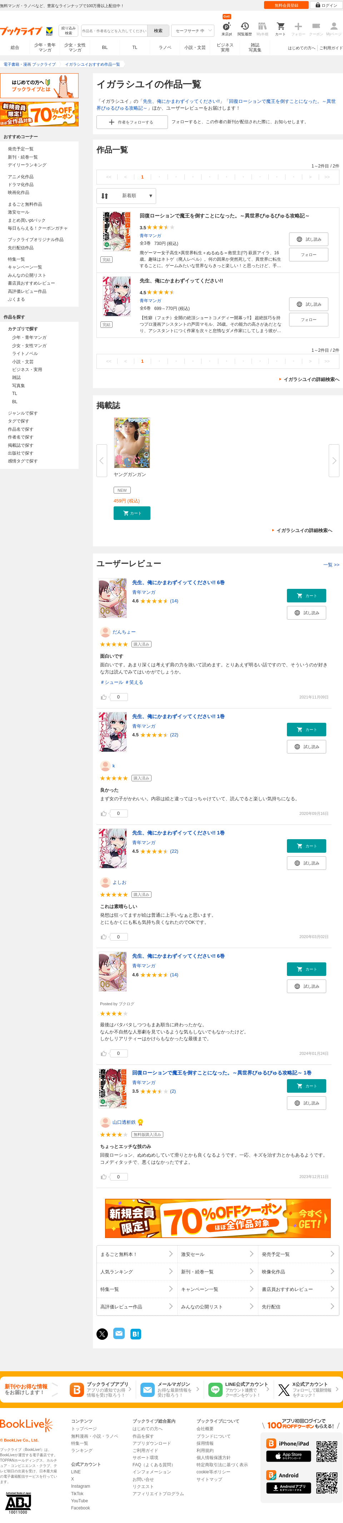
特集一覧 (16, 259)
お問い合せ (143, 1479)
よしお (119, 882)
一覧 (331, 564)
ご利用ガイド (331, 48)
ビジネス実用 (225, 47)
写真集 (18, 385)
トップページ (84, 1428)
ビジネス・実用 (27, 369)
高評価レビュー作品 (27, 291)
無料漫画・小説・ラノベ (94, 1436)
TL (134, 47)
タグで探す (18, 421)
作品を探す (143, 1436)
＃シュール (111, 682)
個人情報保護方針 (214, 1457)
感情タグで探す (23, 461)
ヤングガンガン (130, 474)
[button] (132, 513)
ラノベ (165, 47)
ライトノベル (25, 353)
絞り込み (68, 31)
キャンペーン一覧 (25, 267)
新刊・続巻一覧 (23, 157)
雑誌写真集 (255, 47)
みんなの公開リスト (27, 275)
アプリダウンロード (152, 1443)
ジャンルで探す (23, 413)
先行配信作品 (21, 247)
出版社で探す (21, 453)
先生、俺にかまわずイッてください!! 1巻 (178, 716)
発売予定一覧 (21, 148)
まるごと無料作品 (25, 204)
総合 (15, 47)
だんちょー (124, 632)
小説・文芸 (195, 47)
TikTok (77, 1493)
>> (327, 177)
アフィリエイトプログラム (158, 1493)
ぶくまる (16, 299)
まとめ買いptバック (27, 220)
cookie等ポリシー (213, 1471)
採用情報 (205, 1443)
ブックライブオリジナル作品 (36, 239)
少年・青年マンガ (45, 47)
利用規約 (205, 1450)
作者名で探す (21, 437)
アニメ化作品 (21, 176)
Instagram (80, 1486)
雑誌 (16, 377)
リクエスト (143, 1486)
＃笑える (134, 682)
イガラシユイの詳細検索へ (311, 379)
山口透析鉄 (124, 1122)
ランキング (82, 1450)
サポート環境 (145, 1457)
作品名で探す (21, 429)
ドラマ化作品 (21, 184)
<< (108, 177)
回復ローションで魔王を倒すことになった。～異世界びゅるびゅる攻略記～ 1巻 (222, 1073)
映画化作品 (18, 192)
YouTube (79, 1500)
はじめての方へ (301, 48)
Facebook (80, 1508)
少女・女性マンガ (75, 47)
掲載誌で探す (21, 445)
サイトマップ (209, 1479)
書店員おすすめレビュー (31, 283)
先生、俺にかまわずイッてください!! (181, 101)
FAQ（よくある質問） (154, 1464)
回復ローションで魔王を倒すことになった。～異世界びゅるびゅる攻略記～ (225, 216)
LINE (76, 1471)
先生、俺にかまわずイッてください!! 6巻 (178, 582)
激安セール (18, 212)
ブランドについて (214, 1436)
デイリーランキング (27, 164)
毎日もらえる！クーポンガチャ (38, 228)
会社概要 (205, 1428)
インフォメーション (152, 1471)
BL (105, 47)
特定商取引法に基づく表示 (222, 1464)
